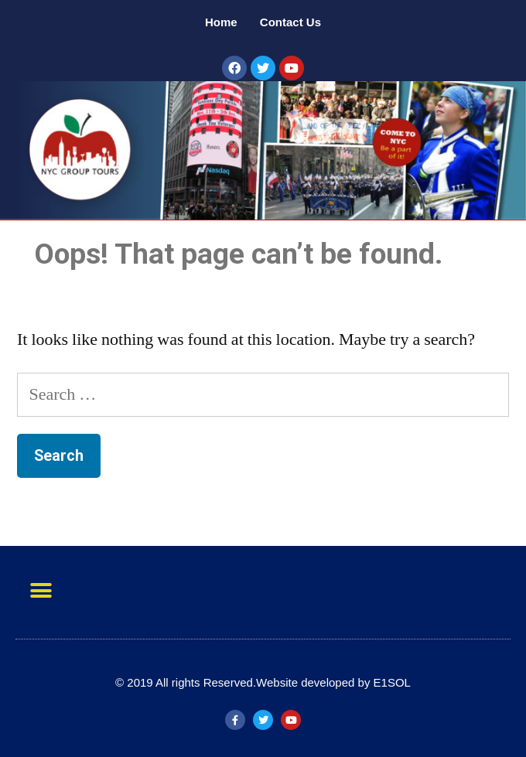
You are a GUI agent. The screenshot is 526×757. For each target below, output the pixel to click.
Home (223, 22)
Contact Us (290, 22)
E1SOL (392, 682)
